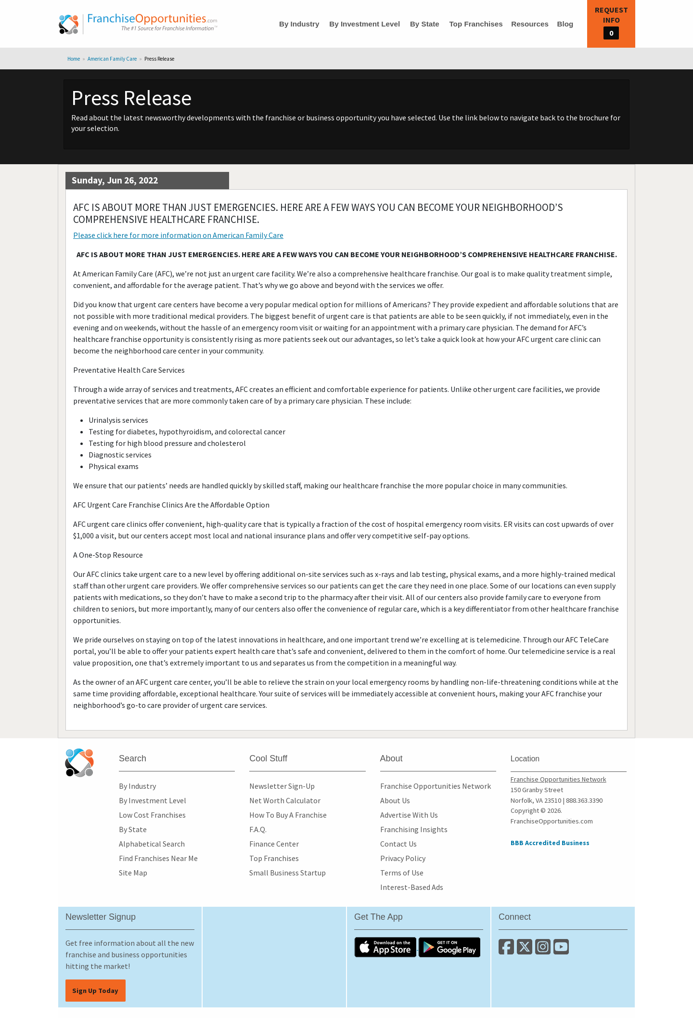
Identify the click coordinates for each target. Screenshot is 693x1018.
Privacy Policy (402, 858)
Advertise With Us (409, 815)
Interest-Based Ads (411, 887)
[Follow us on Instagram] (544, 950)
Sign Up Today (95, 990)
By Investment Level (364, 24)
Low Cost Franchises (152, 815)
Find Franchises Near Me (158, 858)
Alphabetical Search (152, 843)
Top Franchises (475, 24)
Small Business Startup (287, 872)
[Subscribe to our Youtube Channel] (561, 950)
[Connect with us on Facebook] (508, 950)
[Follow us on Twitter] (526, 950)
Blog (565, 24)
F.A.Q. (258, 829)
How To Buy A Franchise (288, 815)
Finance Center (274, 843)
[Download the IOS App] (386, 947)
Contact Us (398, 843)
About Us (395, 800)
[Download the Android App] (449, 947)
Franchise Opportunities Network (435, 786)
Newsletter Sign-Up (282, 786)
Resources (530, 24)
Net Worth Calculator (285, 800)
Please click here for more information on (178, 235)
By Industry (299, 24)
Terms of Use (402, 872)
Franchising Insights (414, 829)
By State (424, 24)
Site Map (133, 872)
